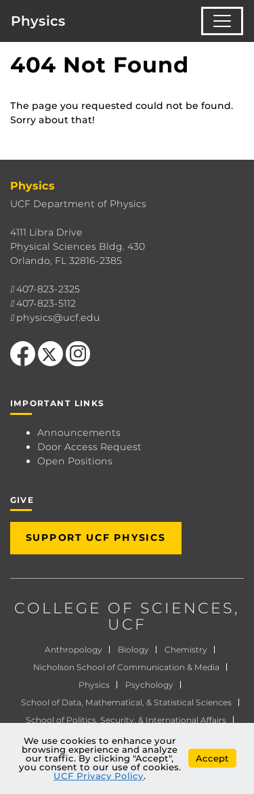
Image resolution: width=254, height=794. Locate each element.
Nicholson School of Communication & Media (126, 667)
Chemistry (186, 649)
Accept (212, 758)
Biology (133, 649)
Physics (38, 21)
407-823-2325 (48, 289)
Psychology (149, 685)
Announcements (79, 432)
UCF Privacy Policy (99, 775)
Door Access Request (89, 447)
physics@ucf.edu (58, 317)
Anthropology (73, 649)
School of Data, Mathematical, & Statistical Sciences (126, 702)
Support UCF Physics (96, 537)
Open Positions (74, 461)
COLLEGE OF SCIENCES (124, 608)
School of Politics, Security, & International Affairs (126, 720)
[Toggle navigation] (222, 21)
